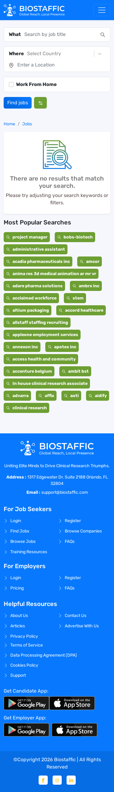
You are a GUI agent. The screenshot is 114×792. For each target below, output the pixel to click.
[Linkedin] (71, 780)
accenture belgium (29, 371)
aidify (97, 395)
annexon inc (22, 346)
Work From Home (36, 84)
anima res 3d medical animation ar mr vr (51, 273)
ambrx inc (85, 285)
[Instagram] (57, 780)
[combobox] (60, 34)
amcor (89, 261)
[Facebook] (43, 780)
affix (46, 395)
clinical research (26, 407)
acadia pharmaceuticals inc (38, 261)
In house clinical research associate (47, 383)
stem (75, 298)
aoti (71, 395)
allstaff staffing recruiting (37, 322)
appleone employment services (42, 334)
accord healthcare (81, 310)
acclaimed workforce (31, 298)
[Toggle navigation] (101, 10)
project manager (26, 237)
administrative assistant (35, 249)
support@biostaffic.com (64, 492)
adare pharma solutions (34, 285)
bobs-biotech (75, 237)
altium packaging (27, 310)
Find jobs (17, 103)
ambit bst (75, 371)
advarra (17, 395)
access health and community (41, 359)
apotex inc (62, 346)
